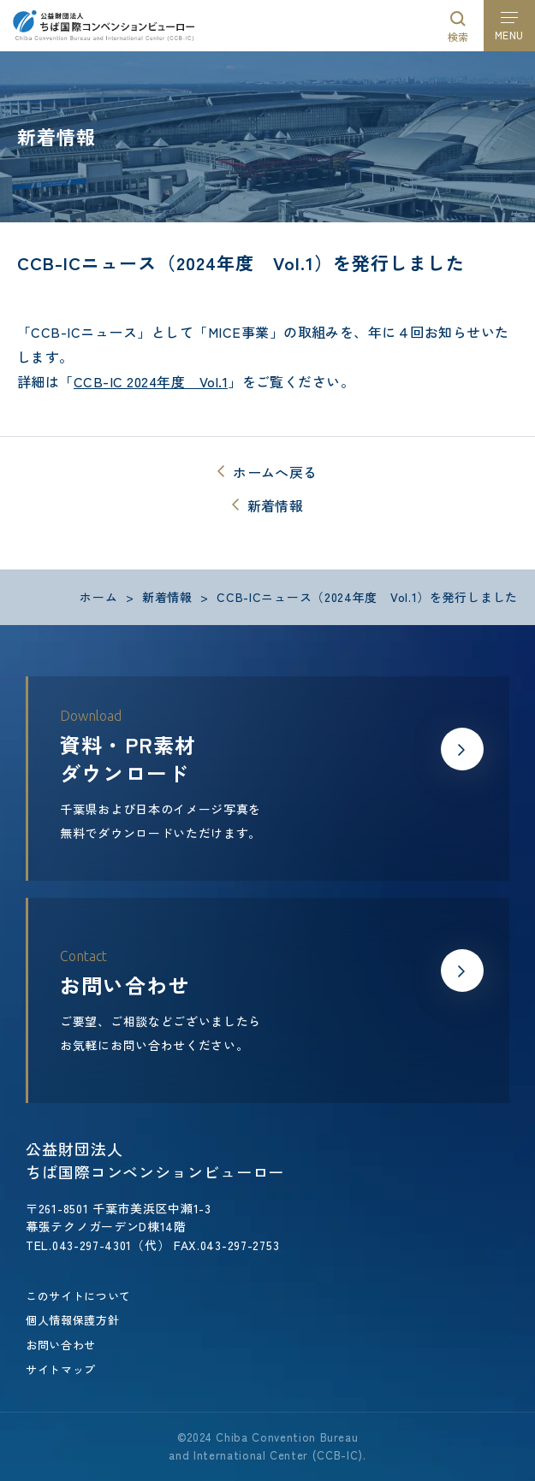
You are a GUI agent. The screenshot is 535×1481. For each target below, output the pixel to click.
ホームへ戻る (275, 472)
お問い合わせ (61, 1344)
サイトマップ (61, 1369)
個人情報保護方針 (72, 1320)
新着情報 (275, 505)
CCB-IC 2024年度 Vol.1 (151, 381)
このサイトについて (78, 1296)
